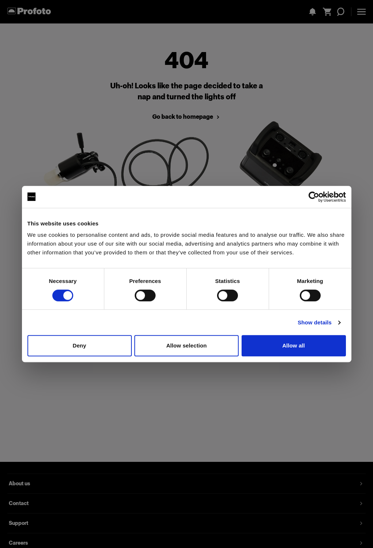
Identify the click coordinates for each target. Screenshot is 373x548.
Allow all (293, 345)
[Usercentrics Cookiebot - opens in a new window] (314, 196)
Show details (315, 322)
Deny (79, 345)
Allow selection (186, 345)
